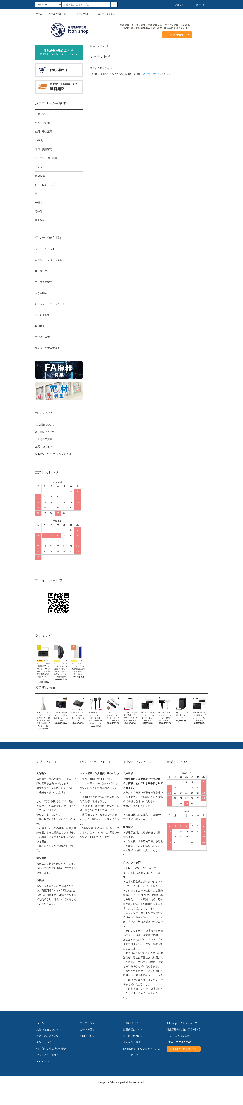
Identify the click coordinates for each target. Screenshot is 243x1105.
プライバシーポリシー (48, 1070)
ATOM (47, 1077)
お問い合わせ (176, 35)
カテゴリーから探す (56, 14)
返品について (43, 1058)
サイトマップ (130, 1070)
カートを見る (87, 1045)
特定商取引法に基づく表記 (51, 1064)
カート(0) (199, 5)
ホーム (39, 14)
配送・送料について (47, 1051)
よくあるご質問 (43, 439)
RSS (39, 1077)
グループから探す (80, 14)
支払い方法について (47, 1045)
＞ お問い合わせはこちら (184, 1064)
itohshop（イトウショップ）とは (53, 453)
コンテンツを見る (104, 14)
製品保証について (45, 424)
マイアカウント (88, 1038)
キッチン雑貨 (103, 46)
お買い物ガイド (43, 446)
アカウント (179, 5)
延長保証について (45, 431)
